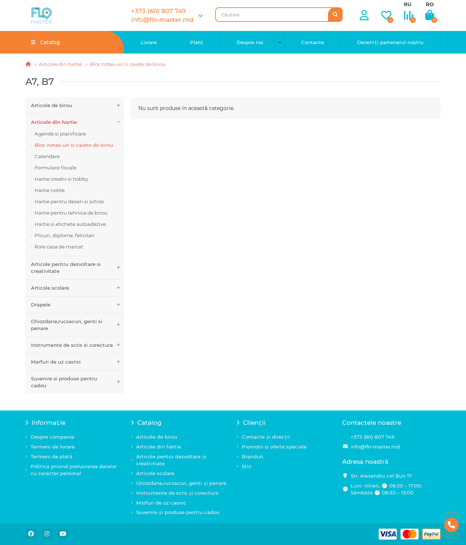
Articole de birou (77, 105)
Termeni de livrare (53, 447)
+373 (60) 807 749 (372, 437)
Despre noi (250, 42)
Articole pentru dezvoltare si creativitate (77, 267)
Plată (196, 42)
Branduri (252, 456)
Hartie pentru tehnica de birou (71, 213)
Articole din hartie (60, 64)
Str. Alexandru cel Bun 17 (381, 476)
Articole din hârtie (158, 447)
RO (430, 4)
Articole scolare (77, 288)
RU (407, 4)
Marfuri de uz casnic (77, 362)
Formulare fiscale (55, 167)
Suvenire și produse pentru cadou (178, 512)
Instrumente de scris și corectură (177, 493)
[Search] (279, 14)
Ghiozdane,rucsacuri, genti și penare (181, 483)
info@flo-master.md (375, 447)
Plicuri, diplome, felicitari (65, 235)
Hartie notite (50, 190)
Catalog (146, 422)
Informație (45, 422)
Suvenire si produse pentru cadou (77, 382)
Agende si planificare (60, 134)
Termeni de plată (51, 456)
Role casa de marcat (59, 247)
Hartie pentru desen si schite (69, 201)
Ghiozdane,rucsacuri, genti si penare (77, 325)
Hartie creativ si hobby (61, 179)
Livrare (149, 42)
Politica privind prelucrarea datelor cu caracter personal (73, 469)
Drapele (77, 305)
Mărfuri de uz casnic (161, 503)
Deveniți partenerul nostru (390, 42)
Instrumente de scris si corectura (77, 345)
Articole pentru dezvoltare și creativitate (171, 460)
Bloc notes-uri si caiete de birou (127, 64)
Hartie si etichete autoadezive (70, 224)
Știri (247, 466)
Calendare (47, 156)
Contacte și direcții (266, 437)
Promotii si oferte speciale (274, 447)
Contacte (312, 42)
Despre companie (52, 437)
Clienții (251, 422)
